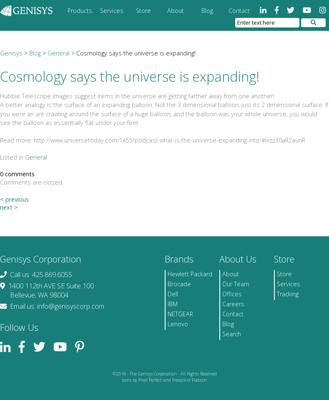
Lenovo (178, 324)
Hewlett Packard (190, 274)
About (175, 11)
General (36, 157)
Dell (173, 294)
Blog (207, 11)
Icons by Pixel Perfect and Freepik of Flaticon (164, 380)
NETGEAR (180, 314)
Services (111, 11)
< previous (14, 199)
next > (9, 207)
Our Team (235, 284)
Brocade (179, 284)
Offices (232, 294)
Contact (239, 11)
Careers (233, 304)
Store (143, 11)
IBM (173, 304)
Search (231, 334)
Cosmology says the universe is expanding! (129, 76)
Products (80, 11)
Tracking (288, 294)
